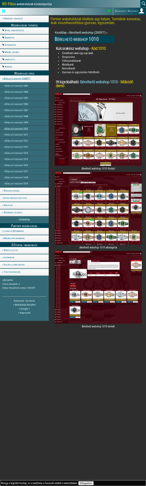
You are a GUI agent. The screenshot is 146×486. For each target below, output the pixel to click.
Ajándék (8, 66)
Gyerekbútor (10, 44)
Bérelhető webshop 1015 (16, 159)
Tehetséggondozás (12, 271)
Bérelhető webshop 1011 (16, 134)
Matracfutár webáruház (14, 238)
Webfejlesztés (11, 250)
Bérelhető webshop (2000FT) (17, 78)
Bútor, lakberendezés (14, 30)
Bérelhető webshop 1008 (16, 116)
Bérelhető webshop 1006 (16, 104)
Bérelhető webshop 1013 (16, 146)
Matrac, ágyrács (12, 52)
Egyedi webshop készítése (15, 197)
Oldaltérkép (24, 219)
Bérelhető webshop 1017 (16, 171)
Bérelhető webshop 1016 (16, 165)
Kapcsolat (8, 205)
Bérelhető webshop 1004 (16, 91)
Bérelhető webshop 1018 (16, 177)
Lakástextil (10, 59)
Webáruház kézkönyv (13, 212)
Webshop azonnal (12, 190)
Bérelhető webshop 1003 (16, 85)
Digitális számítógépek (14, 264)
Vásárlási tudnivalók (13, 18)
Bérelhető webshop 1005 (16, 98)
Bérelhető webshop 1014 (16, 153)
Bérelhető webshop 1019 (16, 183)
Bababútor (9, 37)
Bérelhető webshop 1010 (16, 128)
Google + (25, 308)
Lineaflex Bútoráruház (14, 231)
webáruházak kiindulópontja (27, 4)
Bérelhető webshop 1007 (16, 110)
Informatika (9, 257)
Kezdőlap (61, 32)
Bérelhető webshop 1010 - (94, 83)
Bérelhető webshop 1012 (16, 140)
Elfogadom (86, 483)
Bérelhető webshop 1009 (16, 122)
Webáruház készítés (25, 304)
